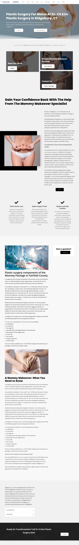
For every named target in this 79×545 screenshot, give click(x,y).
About (28, 2)
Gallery (53, 2)
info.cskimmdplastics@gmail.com (58, 45)
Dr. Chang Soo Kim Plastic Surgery (5, 2)
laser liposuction (27, 325)
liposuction (10, 325)
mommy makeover (24, 460)
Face (42, 2)
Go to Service (49, 66)
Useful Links (9, 517)
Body (33, 2)
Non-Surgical (47, 2)
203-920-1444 (15, 45)
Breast (37, 2)
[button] (20, 513)
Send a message (50, 87)
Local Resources (10, 513)
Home (23, 2)
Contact (63, 2)
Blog (58, 2)
